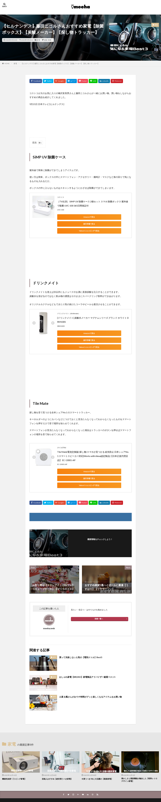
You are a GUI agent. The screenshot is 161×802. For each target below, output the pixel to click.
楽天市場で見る (96, 217)
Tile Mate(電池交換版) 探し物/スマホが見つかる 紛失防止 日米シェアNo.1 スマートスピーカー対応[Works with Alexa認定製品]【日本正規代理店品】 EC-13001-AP (93, 442)
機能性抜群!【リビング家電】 (16, 758)
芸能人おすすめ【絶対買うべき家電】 (59, 758)
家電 (38, 40)
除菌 (49, 40)
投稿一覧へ (99, 598)
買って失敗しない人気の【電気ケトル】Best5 (85, 636)
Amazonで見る (69, 217)
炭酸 (45, 40)
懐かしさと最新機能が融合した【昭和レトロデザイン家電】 (140, 759)
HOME (7, 63)
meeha (89, 788)
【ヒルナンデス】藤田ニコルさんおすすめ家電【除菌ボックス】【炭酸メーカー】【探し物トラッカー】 (60, 63)
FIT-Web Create (73, 792)
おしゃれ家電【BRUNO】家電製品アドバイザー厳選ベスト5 (92, 656)
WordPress (99, 792)
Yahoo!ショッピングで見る (69, 224)
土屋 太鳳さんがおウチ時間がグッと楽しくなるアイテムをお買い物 (95, 677)
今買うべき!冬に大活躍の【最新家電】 (100, 758)
